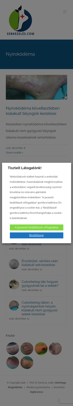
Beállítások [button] (36, 235)
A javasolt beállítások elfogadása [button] (36, 227)
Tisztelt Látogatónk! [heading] (25, 168)
